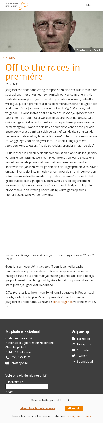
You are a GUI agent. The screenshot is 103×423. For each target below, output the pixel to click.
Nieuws (10, 58)
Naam (9, 392)
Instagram (84, 344)
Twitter (82, 356)
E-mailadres (14, 382)
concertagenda (63, 302)
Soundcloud (85, 361)
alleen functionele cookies (37, 408)
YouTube (83, 350)
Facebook (83, 339)
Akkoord (73, 408)
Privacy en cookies (78, 416)
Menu (90, 5)
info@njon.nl (19, 363)
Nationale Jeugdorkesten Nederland (29, 343)
